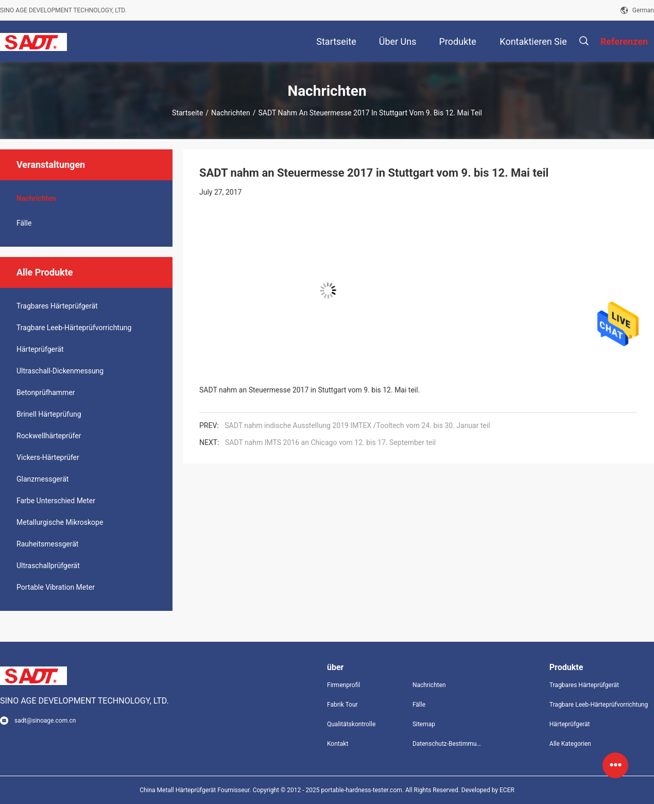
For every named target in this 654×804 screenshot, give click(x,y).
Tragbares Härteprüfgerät (57, 306)
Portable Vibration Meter (55, 587)
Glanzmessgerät (42, 479)
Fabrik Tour (342, 704)
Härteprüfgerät (40, 349)
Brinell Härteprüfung (48, 414)
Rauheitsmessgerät (47, 544)
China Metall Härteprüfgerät (178, 790)
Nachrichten (230, 113)
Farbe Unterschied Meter (55, 501)
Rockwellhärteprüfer (48, 436)
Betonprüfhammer (45, 392)
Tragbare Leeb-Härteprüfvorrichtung (73, 327)
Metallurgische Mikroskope (59, 522)
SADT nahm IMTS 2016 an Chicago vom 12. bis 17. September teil (330, 442)
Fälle (23, 223)
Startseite (187, 113)
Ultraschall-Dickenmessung (60, 371)
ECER (507, 790)
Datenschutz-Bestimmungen (446, 743)
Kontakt (337, 743)
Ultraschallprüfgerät (48, 565)
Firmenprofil (343, 685)
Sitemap (423, 724)
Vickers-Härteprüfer (47, 457)
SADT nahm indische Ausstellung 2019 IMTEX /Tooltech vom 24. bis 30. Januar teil (357, 425)
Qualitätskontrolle (351, 724)
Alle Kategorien (570, 743)
